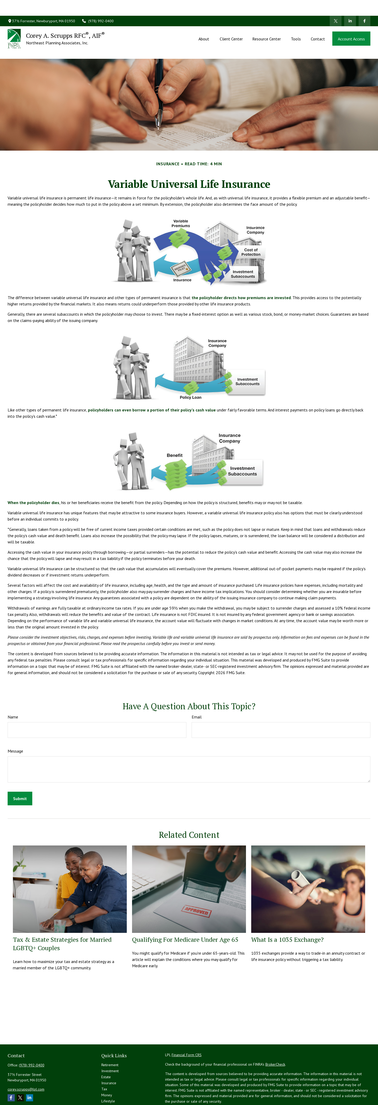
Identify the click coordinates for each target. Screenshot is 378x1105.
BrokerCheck (275, 1040)
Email (197, 693)
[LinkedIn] (350, 5)
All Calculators (112, 1095)
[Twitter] (336, 5)
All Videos (109, 1089)
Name (13, 693)
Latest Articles (112, 1083)
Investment (110, 1047)
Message (15, 727)
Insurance (108, 1059)
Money (106, 1071)
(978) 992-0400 (98, 5)
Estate (106, 1053)
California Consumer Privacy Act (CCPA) (325, 1087)
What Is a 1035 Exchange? (287, 916)
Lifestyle (108, 1077)
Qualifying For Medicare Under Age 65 (185, 916)
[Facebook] (364, 5)
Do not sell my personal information (307, 1092)
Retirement (109, 1041)
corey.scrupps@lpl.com (26, 1065)
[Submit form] (20, 775)
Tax (104, 1065)
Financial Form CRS (187, 1031)
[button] (204, 23)
